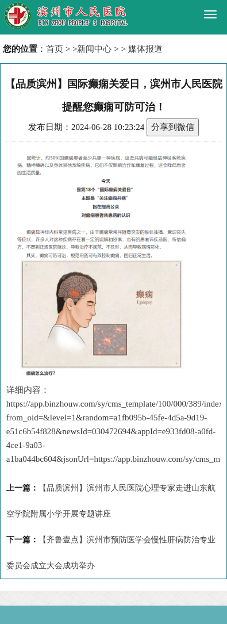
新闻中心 (94, 48)
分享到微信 (172, 127)
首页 (54, 48)
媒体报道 (145, 48)
